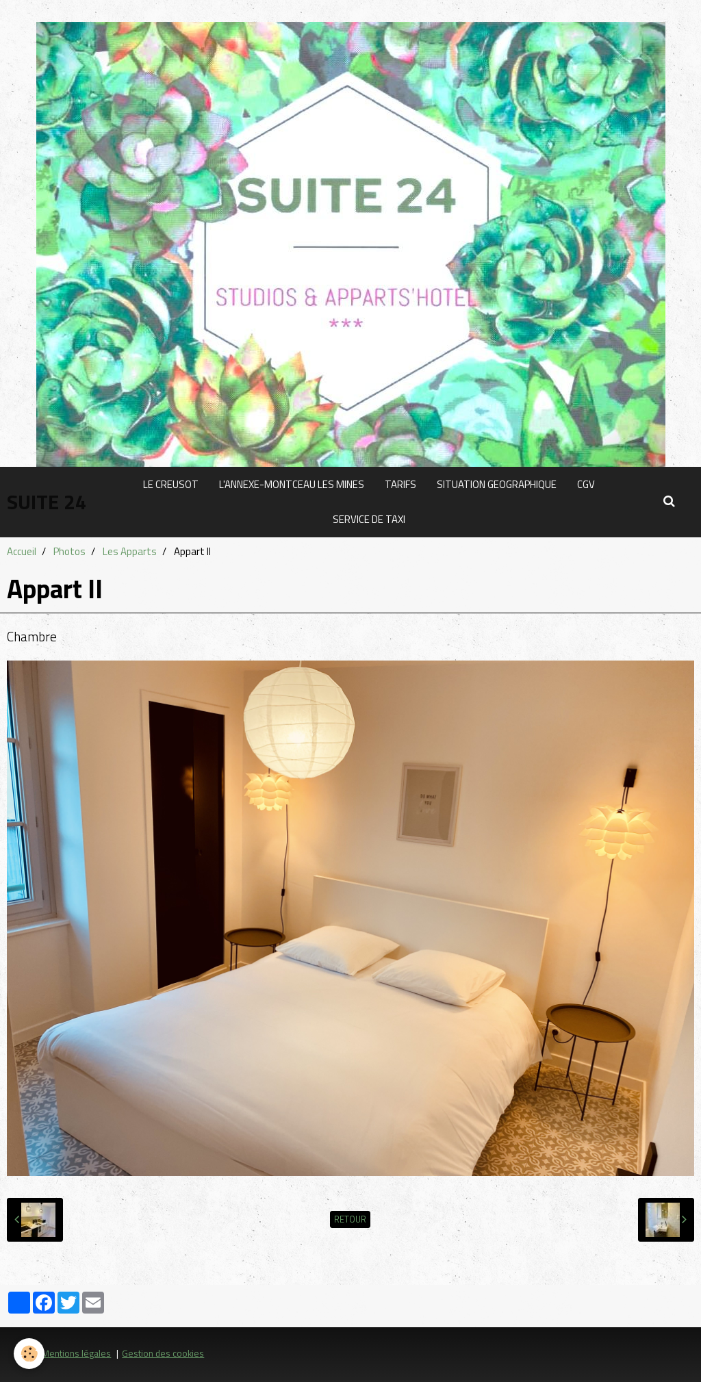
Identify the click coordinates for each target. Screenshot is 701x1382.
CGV (586, 484)
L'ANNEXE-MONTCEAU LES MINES (291, 484)
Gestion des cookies (163, 1353)
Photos (69, 551)
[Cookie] (29, 1353)
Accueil (21, 551)
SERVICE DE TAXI (369, 519)
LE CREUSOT (171, 484)
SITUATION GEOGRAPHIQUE (497, 484)
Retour (350, 1219)
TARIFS (400, 484)
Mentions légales (76, 1353)
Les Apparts (130, 551)
